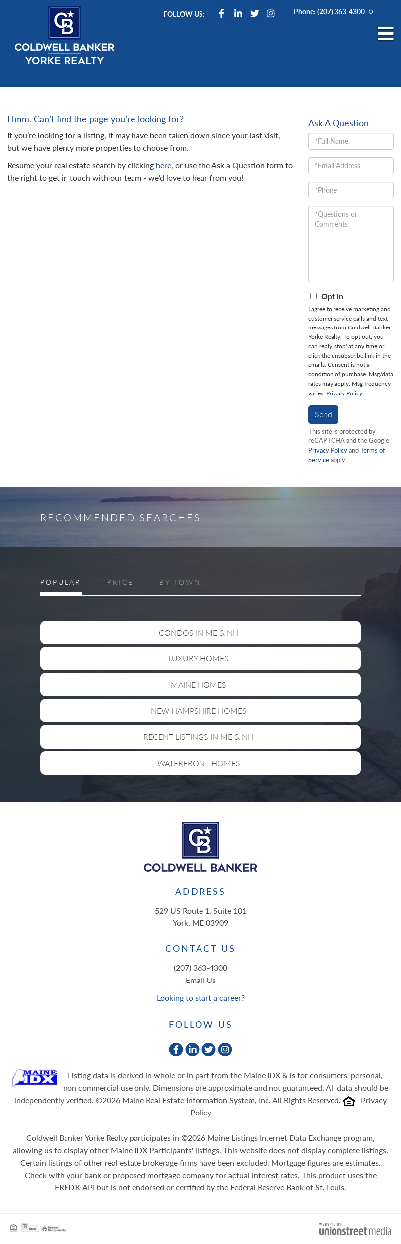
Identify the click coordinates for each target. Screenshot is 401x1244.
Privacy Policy (344, 393)
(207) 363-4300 (341, 11)
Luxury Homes (198, 658)
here (163, 165)
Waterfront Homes (198, 763)
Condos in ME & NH (199, 632)
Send (323, 414)
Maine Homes (198, 684)
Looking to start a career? (201, 997)
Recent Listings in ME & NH (198, 736)
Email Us (201, 979)
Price (120, 582)
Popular (60, 582)
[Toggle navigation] (386, 34)
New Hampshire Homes (199, 710)
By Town (180, 582)
